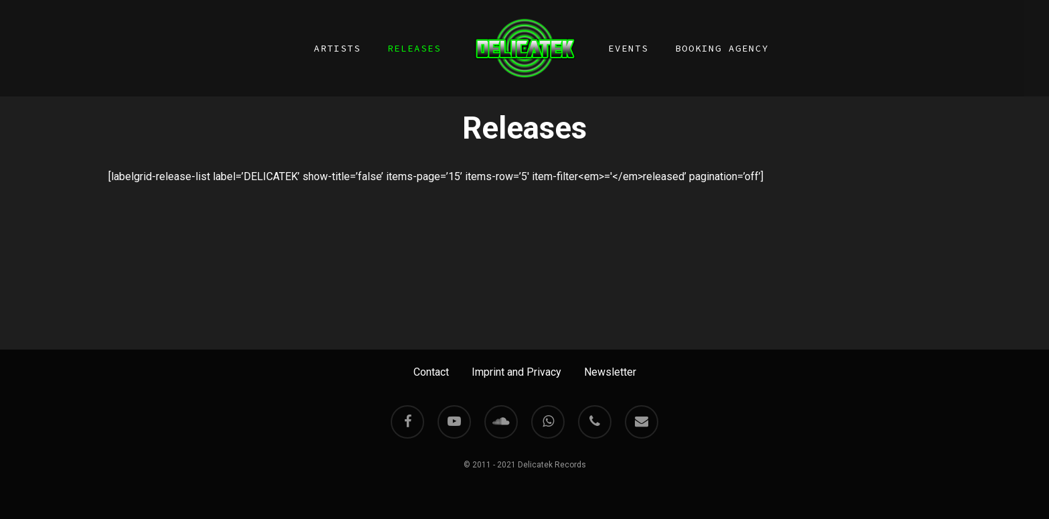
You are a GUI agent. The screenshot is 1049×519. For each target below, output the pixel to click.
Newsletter (610, 372)
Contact (431, 372)
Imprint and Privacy (516, 372)
